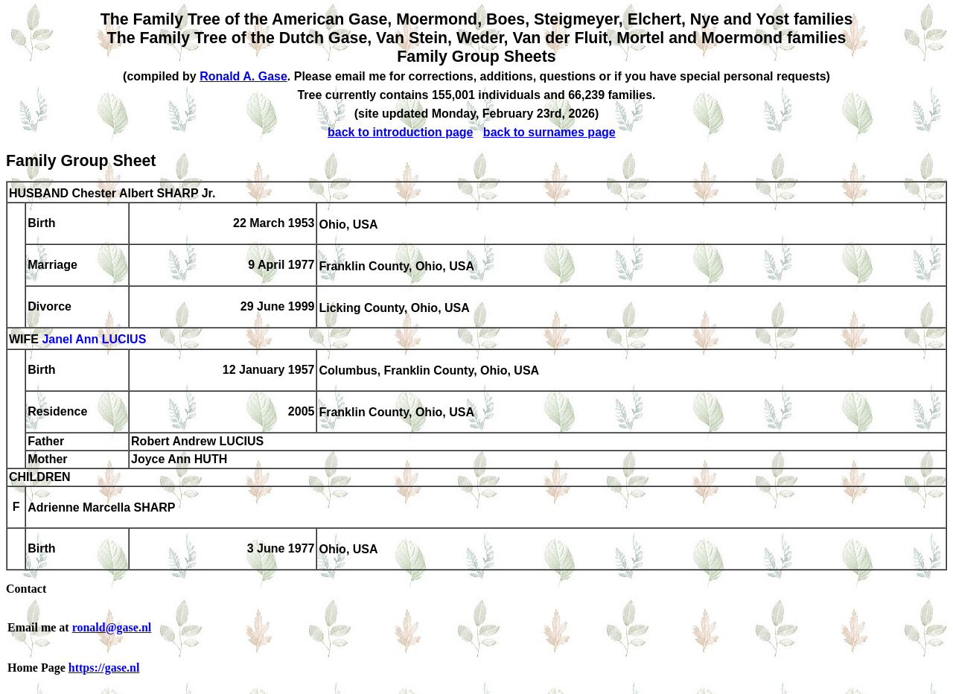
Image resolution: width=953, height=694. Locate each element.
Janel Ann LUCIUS (94, 340)
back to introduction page (401, 132)
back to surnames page (549, 132)
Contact (26, 588)
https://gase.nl (104, 667)
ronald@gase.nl (112, 627)
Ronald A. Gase (243, 76)
